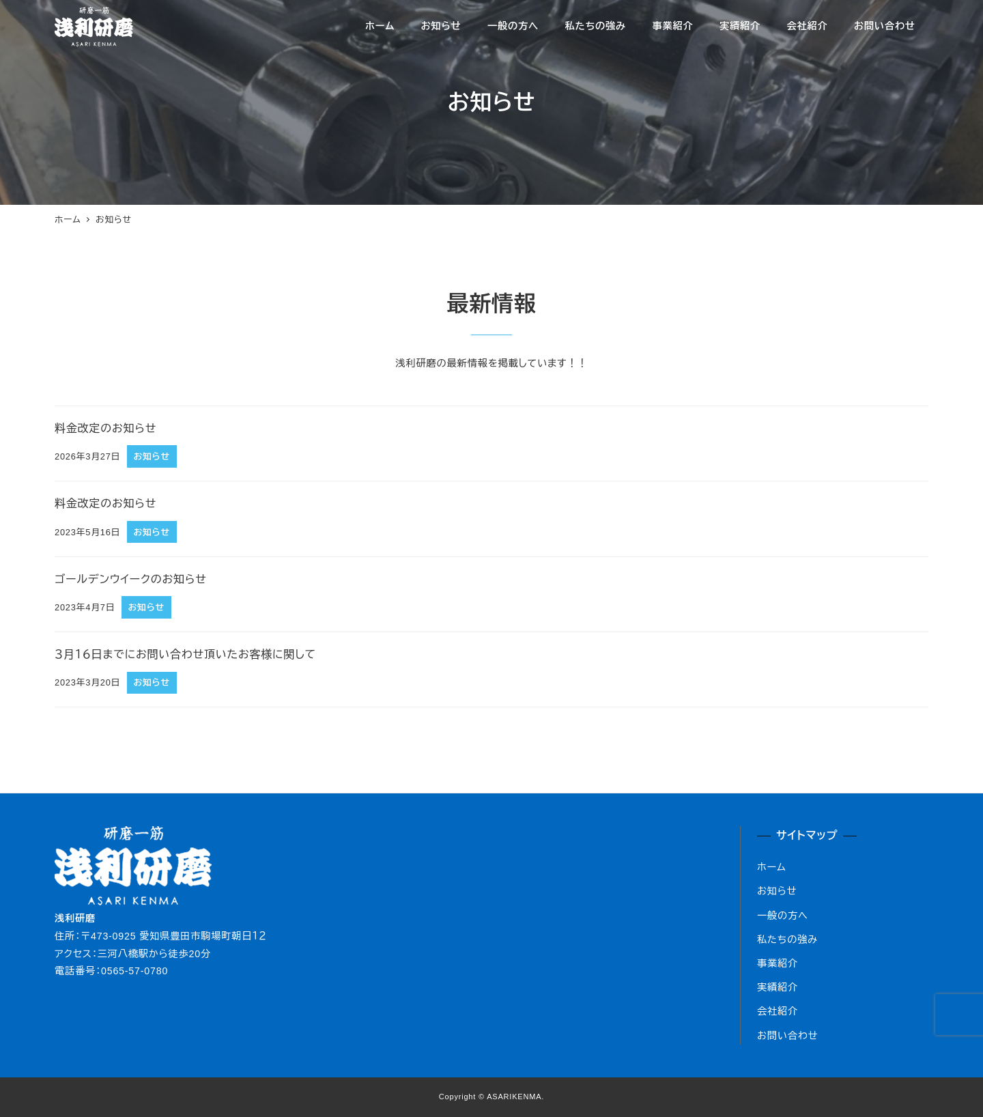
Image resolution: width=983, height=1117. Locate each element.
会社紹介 (777, 1011)
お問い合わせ (787, 1035)
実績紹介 (777, 987)
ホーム (771, 867)
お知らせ (777, 891)
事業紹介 (777, 963)
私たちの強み (787, 939)
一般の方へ (782, 915)
